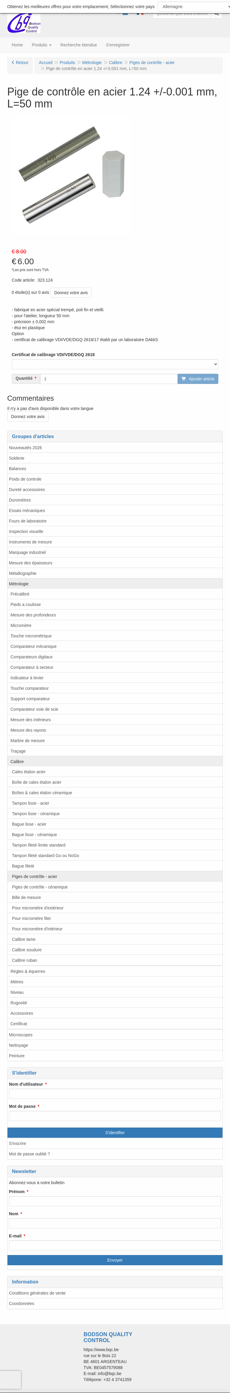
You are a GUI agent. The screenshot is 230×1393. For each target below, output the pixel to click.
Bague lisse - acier (29, 824)
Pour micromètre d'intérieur (37, 928)
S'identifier (115, 1132)
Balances (17, 468)
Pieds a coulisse (25, 604)
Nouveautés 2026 (25, 447)
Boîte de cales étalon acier (36, 782)
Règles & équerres (27, 971)
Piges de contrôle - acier (34, 876)
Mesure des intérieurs (30, 719)
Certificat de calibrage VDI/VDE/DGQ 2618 (53, 354)
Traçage (18, 751)
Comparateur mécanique (33, 646)
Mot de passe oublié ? (29, 1154)
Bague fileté (23, 866)
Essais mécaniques (27, 510)
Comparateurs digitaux (31, 656)
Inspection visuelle (26, 531)
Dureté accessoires (27, 489)
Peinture (17, 1055)
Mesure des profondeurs (33, 615)
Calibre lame (24, 939)
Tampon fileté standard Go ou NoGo (45, 855)
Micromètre (20, 625)
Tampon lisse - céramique (36, 813)
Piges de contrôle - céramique (40, 887)
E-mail (15, 1236)
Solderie (16, 458)
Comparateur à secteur (31, 667)
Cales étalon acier (29, 771)
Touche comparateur (29, 688)
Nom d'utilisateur (26, 1084)
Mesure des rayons (28, 730)
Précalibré (19, 594)
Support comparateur (30, 698)
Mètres (16, 981)
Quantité (24, 378)
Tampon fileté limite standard (38, 845)
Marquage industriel (27, 552)
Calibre (17, 761)
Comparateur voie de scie (34, 709)
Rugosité (18, 1002)
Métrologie (18, 583)
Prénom (17, 1191)
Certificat (18, 1023)
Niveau (17, 992)
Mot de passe (22, 1106)
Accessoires (21, 1013)
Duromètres (20, 500)
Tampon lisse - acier (30, 803)
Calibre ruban (24, 960)
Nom (13, 1213)
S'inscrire (17, 1143)
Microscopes (21, 1034)
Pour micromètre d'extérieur (37, 908)
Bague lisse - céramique (34, 834)
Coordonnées (21, 1303)
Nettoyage (18, 1045)
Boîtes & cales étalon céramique (42, 792)
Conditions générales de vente (37, 1293)
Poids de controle (25, 479)
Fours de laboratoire (27, 521)
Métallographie (23, 573)
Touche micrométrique (31, 636)
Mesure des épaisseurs (30, 562)
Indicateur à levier (27, 677)
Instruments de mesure (30, 542)
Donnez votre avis (71, 292)
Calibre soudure (27, 949)
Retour (22, 62)
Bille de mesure (26, 897)
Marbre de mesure (27, 740)
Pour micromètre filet (31, 918)
